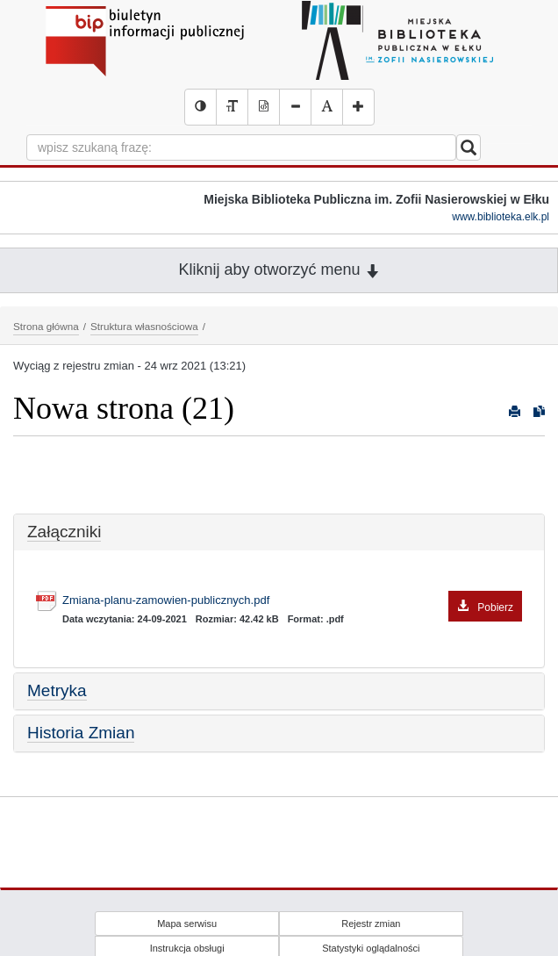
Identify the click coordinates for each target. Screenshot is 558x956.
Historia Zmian (80, 732)
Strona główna (46, 326)
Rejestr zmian (370, 923)
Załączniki (64, 531)
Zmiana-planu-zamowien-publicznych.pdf (292, 601)
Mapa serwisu (187, 923)
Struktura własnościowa (144, 326)
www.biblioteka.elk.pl (500, 217)
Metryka (57, 690)
